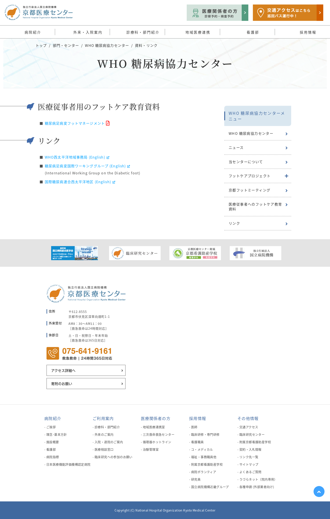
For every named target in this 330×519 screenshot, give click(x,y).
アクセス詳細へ (63, 370)
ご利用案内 (103, 418)
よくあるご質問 (250, 472)
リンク (234, 223)
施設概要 (52, 442)
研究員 (196, 479)
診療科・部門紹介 (107, 427)
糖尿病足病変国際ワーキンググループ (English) (87, 165)
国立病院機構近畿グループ (210, 486)
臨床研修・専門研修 (205, 434)
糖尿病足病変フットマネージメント (75, 123)
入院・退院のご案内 (109, 442)
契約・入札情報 (250, 449)
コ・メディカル (202, 449)
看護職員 (197, 442)
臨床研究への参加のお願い (114, 457)
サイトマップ (248, 464)
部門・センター (66, 45)
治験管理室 (151, 449)
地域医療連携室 (154, 427)
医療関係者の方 (155, 418)
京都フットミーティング (249, 190)
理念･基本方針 (56, 434)
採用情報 (197, 418)
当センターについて (246, 161)
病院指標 (52, 457)
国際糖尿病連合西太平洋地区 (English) (80, 181)
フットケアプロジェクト (250, 175)
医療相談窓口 (104, 449)
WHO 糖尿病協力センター (107, 45)
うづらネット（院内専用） (258, 479)
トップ (41, 45)
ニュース (236, 147)
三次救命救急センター (158, 434)
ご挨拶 (51, 427)
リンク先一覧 (248, 457)
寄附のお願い (61, 383)
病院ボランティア (203, 472)
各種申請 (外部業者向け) (256, 486)
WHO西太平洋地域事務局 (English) (77, 157)
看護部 (51, 449)
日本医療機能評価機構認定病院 (68, 464)
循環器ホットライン (157, 442)
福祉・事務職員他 (203, 457)
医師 (194, 427)
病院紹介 (52, 418)
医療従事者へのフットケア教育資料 (255, 206)
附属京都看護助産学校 (207, 464)
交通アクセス (248, 427)
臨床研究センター (252, 434)
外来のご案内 (104, 434)
